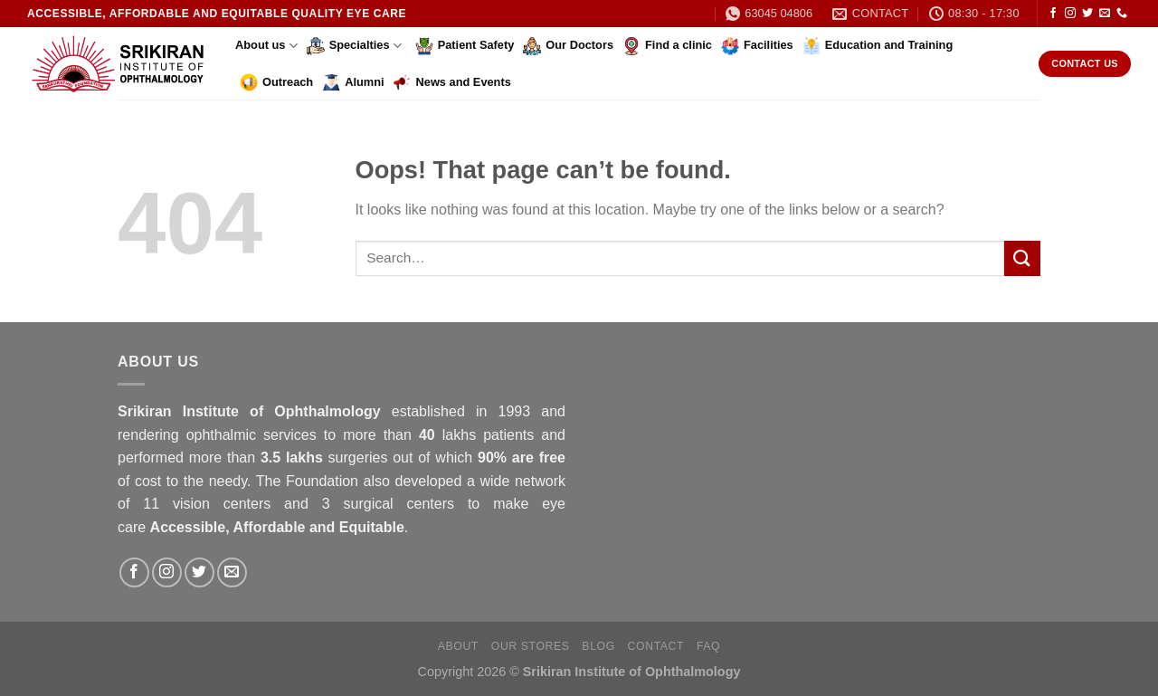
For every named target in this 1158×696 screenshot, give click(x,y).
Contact (656, 646)
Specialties (354, 46)
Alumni (353, 82)
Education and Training (877, 46)
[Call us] (1121, 13)
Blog (598, 646)
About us (266, 45)
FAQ (708, 646)
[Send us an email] (1104, 13)
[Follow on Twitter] (1087, 13)
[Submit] (1022, 258)
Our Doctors (568, 46)
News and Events (452, 82)
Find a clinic (667, 46)
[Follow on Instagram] (1070, 13)
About (458, 646)
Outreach (276, 82)
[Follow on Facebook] (1053, 13)
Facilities (757, 46)
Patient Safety (465, 46)
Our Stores (530, 646)
